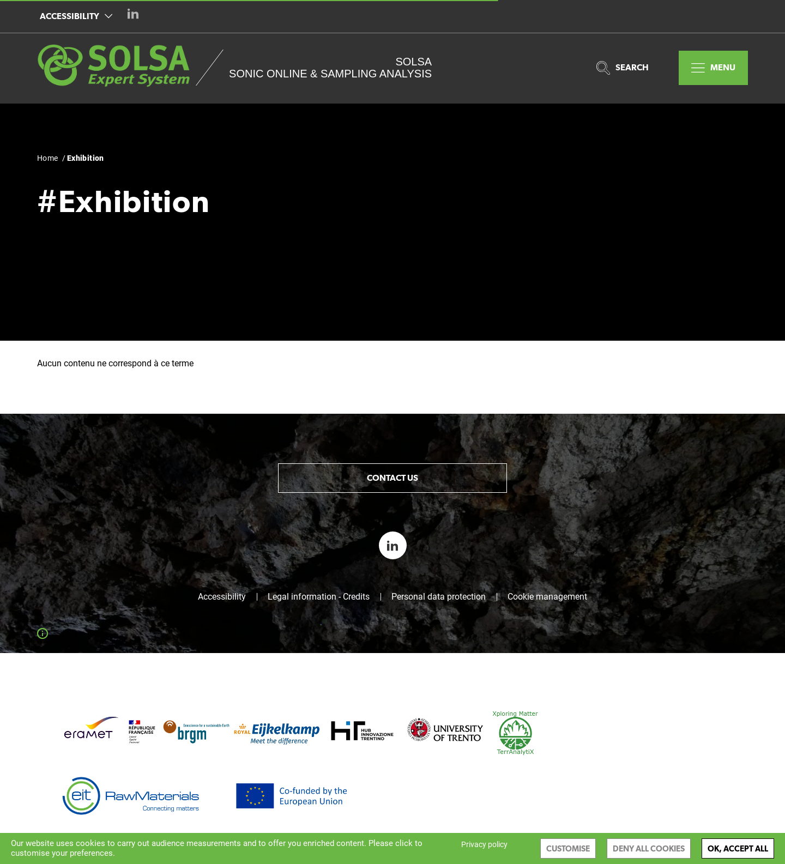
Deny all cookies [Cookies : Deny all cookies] (649, 848)
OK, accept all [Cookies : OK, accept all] (738, 848)
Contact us (392, 478)
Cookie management (547, 597)
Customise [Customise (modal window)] (568, 848)
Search (622, 68)
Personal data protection (438, 597)
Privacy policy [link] (484, 844)
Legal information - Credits (319, 597)
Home (47, 158)
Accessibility (76, 16)
